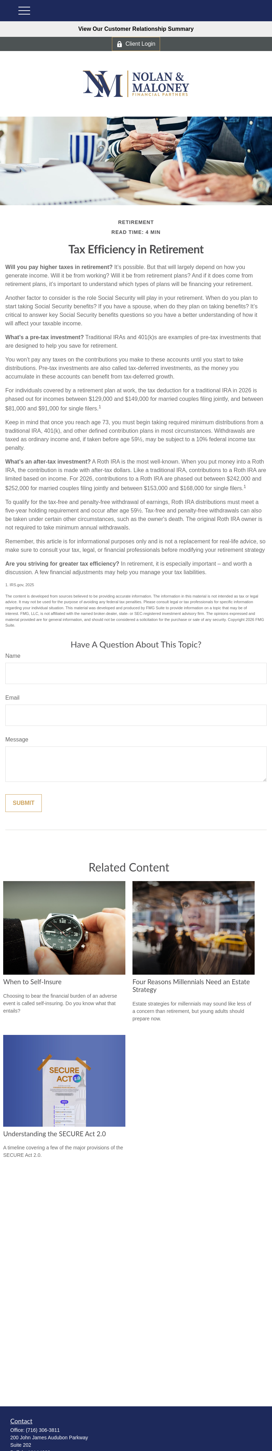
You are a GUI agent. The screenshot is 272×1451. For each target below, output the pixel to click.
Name (13, 656)
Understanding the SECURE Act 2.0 (54, 1134)
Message (16, 739)
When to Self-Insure (32, 982)
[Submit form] (23, 803)
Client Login (136, 44)
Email (12, 698)
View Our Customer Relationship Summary (136, 29)
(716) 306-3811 (43, 1430)
